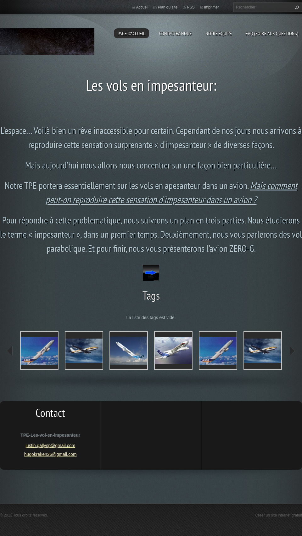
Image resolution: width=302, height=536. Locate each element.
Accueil (142, 7)
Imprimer (211, 7)
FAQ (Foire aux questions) (272, 33)
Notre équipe (218, 33)
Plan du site (167, 7)
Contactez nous (175, 33)
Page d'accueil (131, 33)
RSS (191, 7)
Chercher (296, 7)
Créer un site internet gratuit (278, 515)
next (292, 350)
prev (10, 350)
